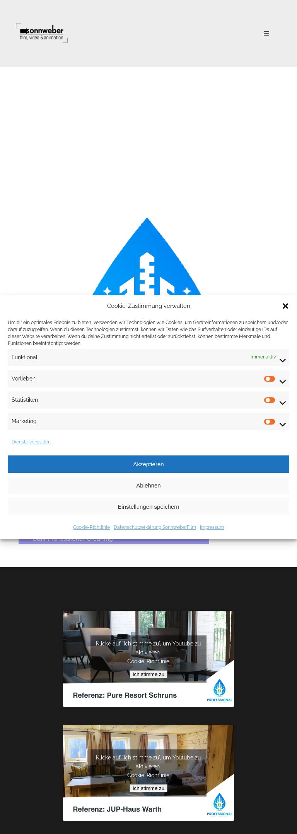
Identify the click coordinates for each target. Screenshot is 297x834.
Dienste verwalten (31, 442)
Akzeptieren (148, 464)
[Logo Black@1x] (42, 24)
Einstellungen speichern (148, 506)
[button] (285, 306)
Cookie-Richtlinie (91, 527)
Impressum (212, 527)
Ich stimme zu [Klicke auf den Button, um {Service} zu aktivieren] (148, 674)
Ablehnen (148, 485)
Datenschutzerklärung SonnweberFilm (155, 527)
